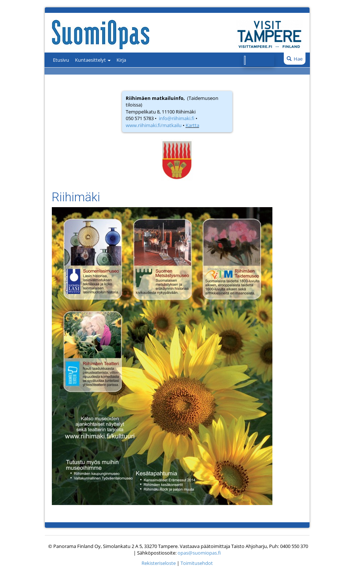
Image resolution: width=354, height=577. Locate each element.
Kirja (121, 60)
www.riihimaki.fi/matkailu (154, 125)
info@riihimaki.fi (176, 118)
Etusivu (61, 60)
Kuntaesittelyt (93, 60)
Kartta (192, 125)
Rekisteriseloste (159, 563)
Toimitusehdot (196, 563)
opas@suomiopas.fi (199, 552)
